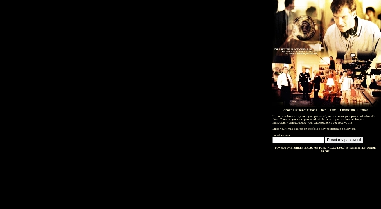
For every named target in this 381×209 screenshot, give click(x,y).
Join (323, 109)
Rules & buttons (306, 109)
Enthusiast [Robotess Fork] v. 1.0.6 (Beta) (317, 147)
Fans (333, 109)
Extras (363, 109)
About (287, 109)
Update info (348, 109)
